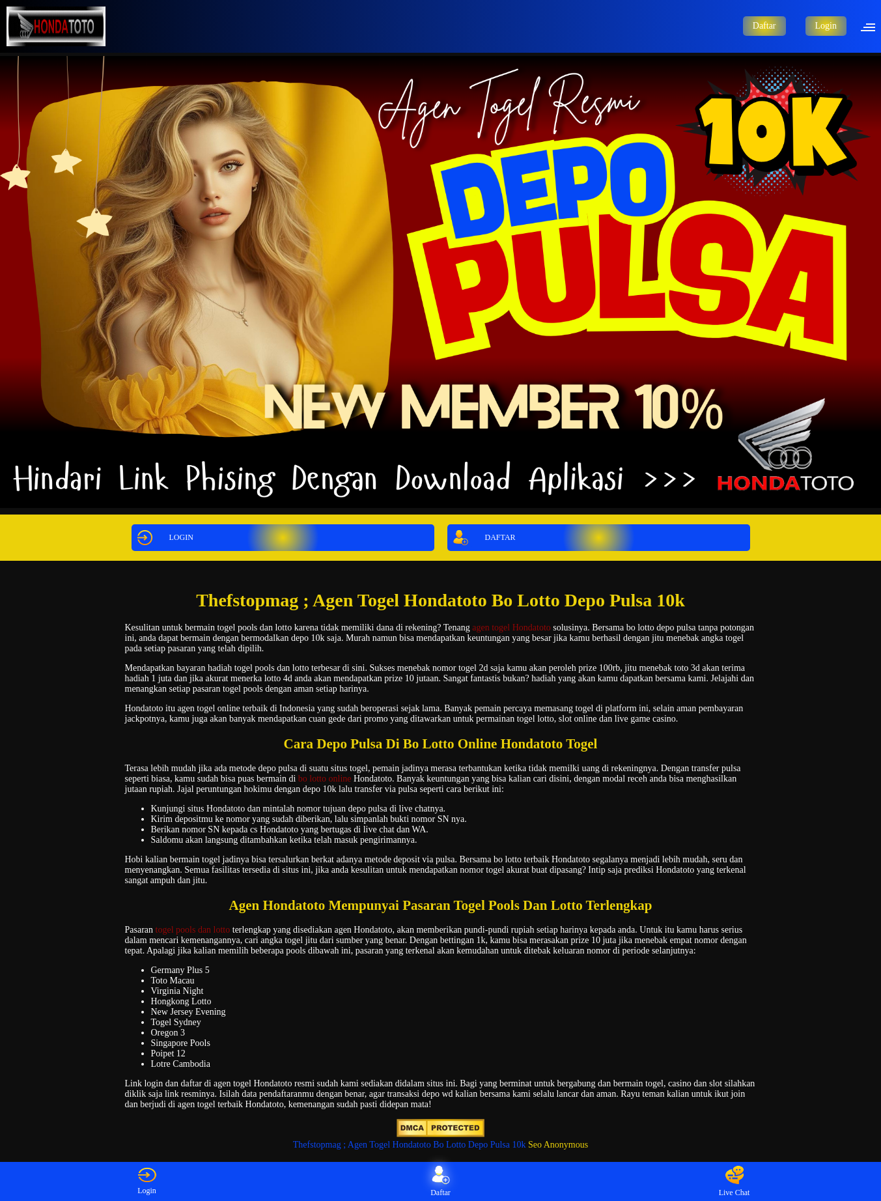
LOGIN (163, 537)
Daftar (764, 26)
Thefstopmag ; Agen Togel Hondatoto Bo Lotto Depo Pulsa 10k (409, 1145)
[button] (872, 26)
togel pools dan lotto (193, 930)
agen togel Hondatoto (511, 627)
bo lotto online (325, 779)
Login (826, 26)
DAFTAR (482, 537)
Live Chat (734, 1181)
